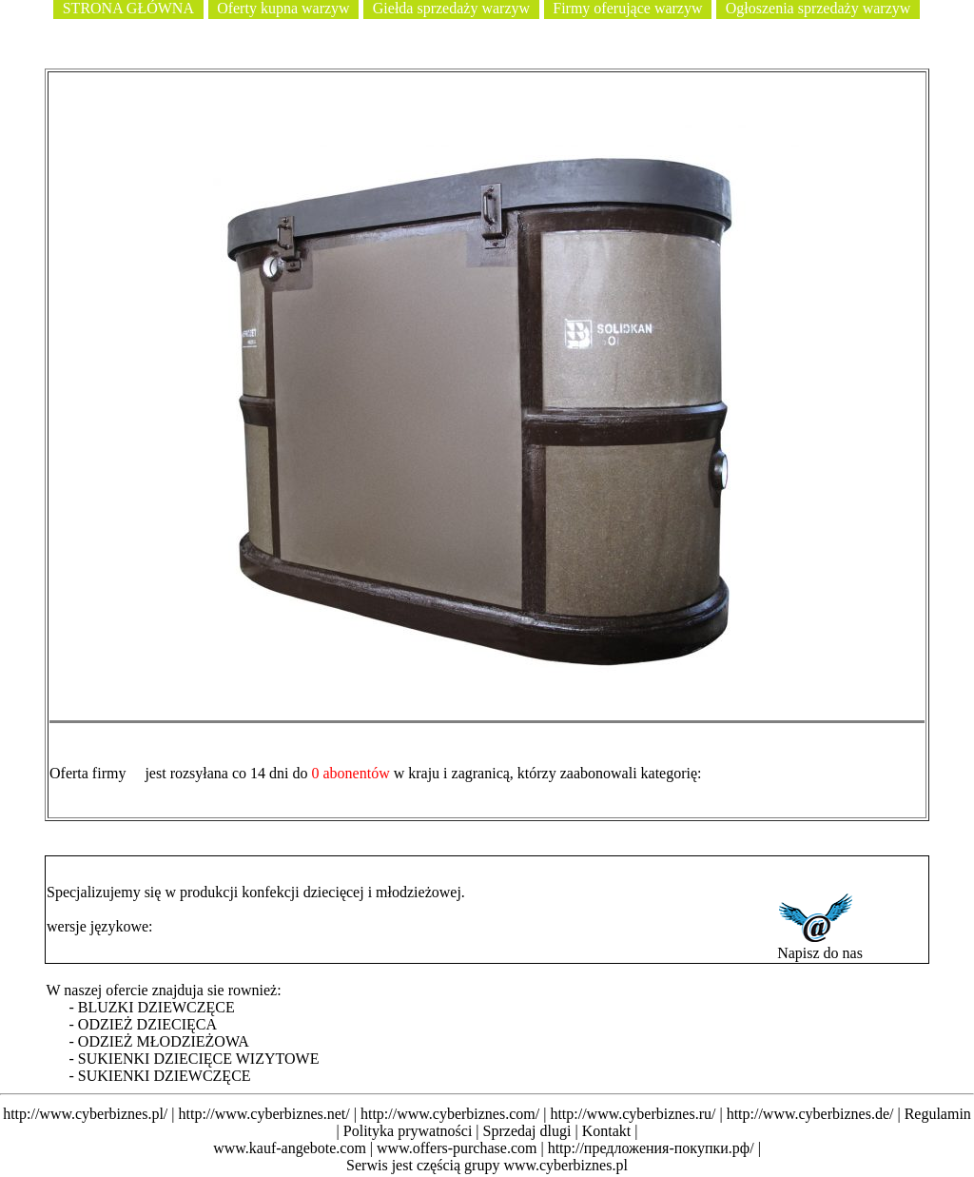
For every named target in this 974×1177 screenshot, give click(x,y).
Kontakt (607, 1131)
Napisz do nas (820, 946)
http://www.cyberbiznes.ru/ (632, 1114)
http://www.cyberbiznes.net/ (263, 1114)
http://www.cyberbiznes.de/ (810, 1114)
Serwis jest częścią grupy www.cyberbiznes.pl (487, 1165)
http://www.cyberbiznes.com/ (449, 1114)
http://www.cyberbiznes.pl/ (85, 1114)
